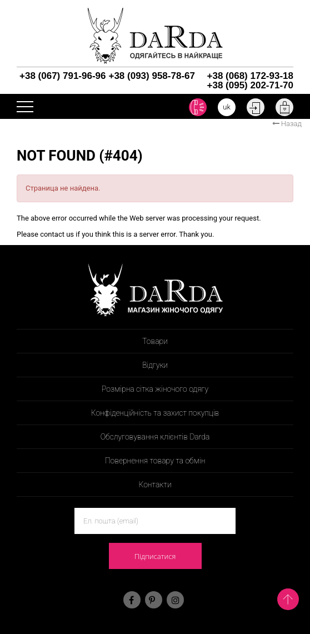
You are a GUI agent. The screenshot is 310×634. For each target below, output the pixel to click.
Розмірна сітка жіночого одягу (155, 389)
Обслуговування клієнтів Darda (155, 436)
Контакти (154, 484)
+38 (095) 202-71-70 (250, 85)
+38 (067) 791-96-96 (62, 76)
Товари (155, 341)
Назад (287, 123)
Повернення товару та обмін (155, 460)
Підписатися (155, 556)
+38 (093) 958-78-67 (151, 76)
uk (227, 107)
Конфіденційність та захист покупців (155, 412)
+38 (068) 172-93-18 (250, 76)
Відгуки (155, 365)
